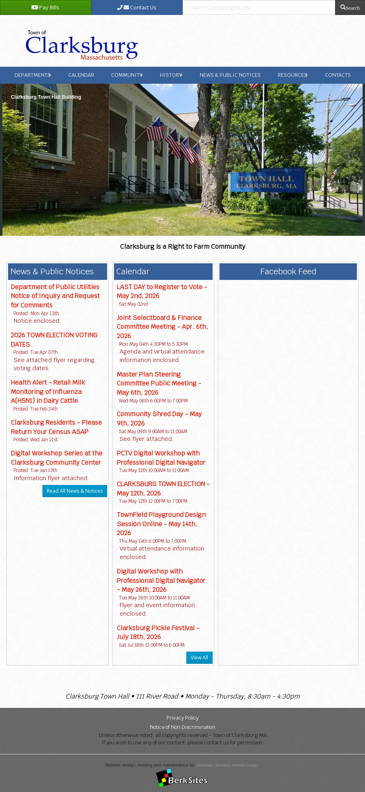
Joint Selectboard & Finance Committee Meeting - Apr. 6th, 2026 (162, 326)
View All (199, 657)
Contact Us (136, 7)
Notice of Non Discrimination (182, 727)
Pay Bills (45, 7)
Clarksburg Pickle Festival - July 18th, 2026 (158, 633)
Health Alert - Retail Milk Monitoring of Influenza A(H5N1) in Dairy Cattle (48, 391)
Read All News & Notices (75, 490)
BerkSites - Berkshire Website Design (227, 765)
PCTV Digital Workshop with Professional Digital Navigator (161, 458)
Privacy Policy (182, 717)
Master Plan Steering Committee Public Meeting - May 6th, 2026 (159, 383)
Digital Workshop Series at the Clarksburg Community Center (56, 458)
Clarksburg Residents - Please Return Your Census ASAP (56, 427)
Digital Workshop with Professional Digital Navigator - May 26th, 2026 (161, 580)
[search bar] (259, 7)
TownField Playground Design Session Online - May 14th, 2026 (161, 523)
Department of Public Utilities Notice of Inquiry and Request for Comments (55, 296)
